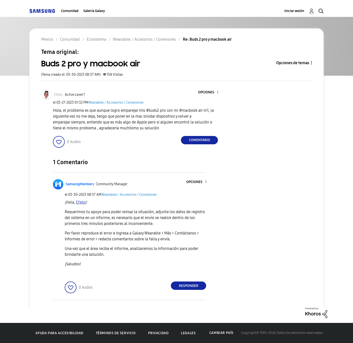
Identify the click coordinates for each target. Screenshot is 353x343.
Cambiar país (221, 333)
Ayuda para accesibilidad (59, 333)
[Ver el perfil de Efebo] (58, 95)
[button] (209, 92)
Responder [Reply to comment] (188, 286)
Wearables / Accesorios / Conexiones (115, 102)
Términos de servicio (116, 333)
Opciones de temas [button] (292, 63)
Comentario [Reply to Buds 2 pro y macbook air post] (199, 140)
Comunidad (69, 11)
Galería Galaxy (94, 11)
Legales (188, 333)
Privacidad (158, 333)
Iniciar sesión (294, 11)
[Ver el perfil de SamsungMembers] (80, 184)
